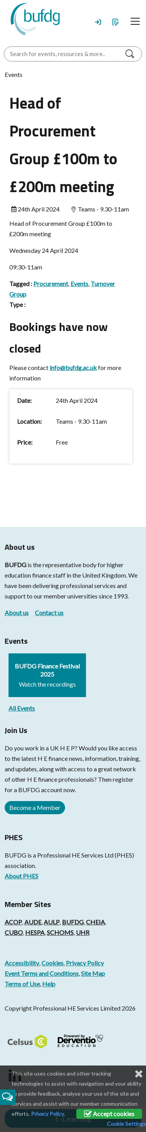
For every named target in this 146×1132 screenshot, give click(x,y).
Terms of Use (22, 983)
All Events (22, 708)
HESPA (35, 932)
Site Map (93, 973)
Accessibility (22, 963)
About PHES (21, 876)
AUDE (32, 922)
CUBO (14, 932)
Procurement (50, 283)
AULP (52, 922)
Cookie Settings (126, 1123)
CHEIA (95, 922)
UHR (82, 932)
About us (17, 612)
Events (79, 283)
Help (48, 983)
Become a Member (34, 807)
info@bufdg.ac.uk (73, 367)
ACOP (13, 922)
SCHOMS (60, 932)
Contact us (49, 612)
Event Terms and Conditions (42, 973)
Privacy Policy (85, 963)
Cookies (52, 963)
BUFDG (15, 564)
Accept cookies (109, 1113)
